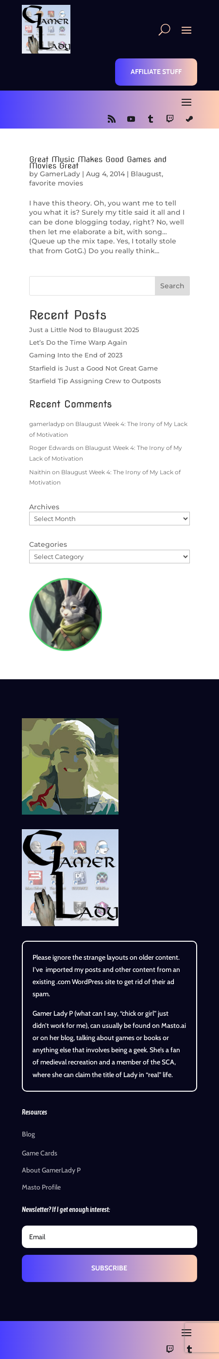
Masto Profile (41, 1187)
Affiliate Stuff (156, 71)
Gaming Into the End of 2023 (75, 355)
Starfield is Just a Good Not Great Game (93, 368)
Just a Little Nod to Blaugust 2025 (84, 330)
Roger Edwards (51, 447)
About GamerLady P (51, 1170)
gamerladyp (47, 424)
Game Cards (39, 1153)
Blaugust (146, 173)
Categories (48, 544)
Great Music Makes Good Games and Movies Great (98, 162)
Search (172, 285)
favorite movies (56, 183)
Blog (28, 1134)
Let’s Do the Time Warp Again (78, 342)
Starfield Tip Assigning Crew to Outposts (95, 381)
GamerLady (60, 173)
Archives (44, 507)
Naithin (40, 472)
